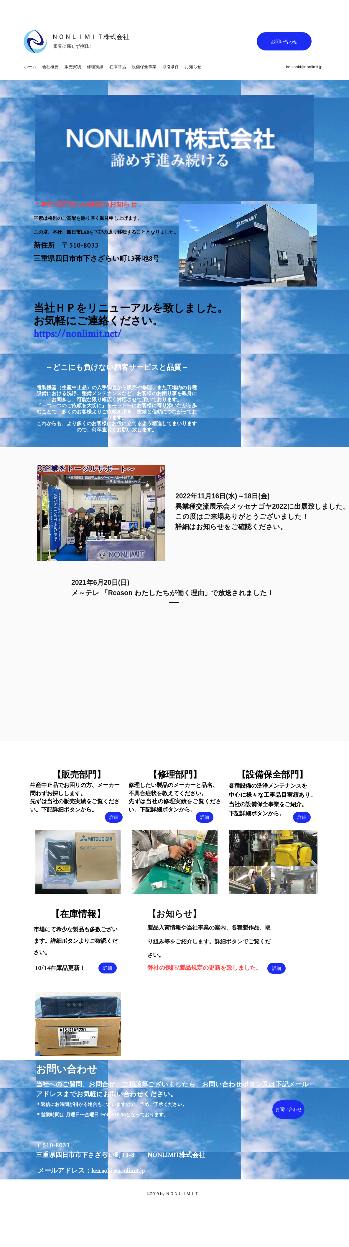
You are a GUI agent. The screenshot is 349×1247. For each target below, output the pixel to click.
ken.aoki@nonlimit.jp (304, 66)
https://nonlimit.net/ (78, 334)
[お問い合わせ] (284, 41)
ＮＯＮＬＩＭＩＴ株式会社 (90, 36)
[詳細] (114, 817)
